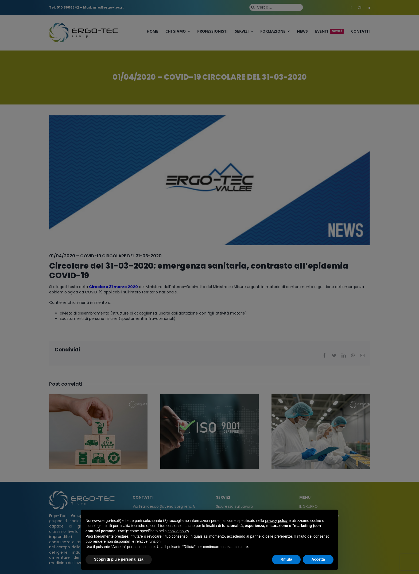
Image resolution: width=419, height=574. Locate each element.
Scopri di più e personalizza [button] (118, 559)
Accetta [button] (318, 559)
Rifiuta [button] (286, 559)
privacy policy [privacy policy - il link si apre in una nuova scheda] (276, 520)
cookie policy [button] (178, 531)
